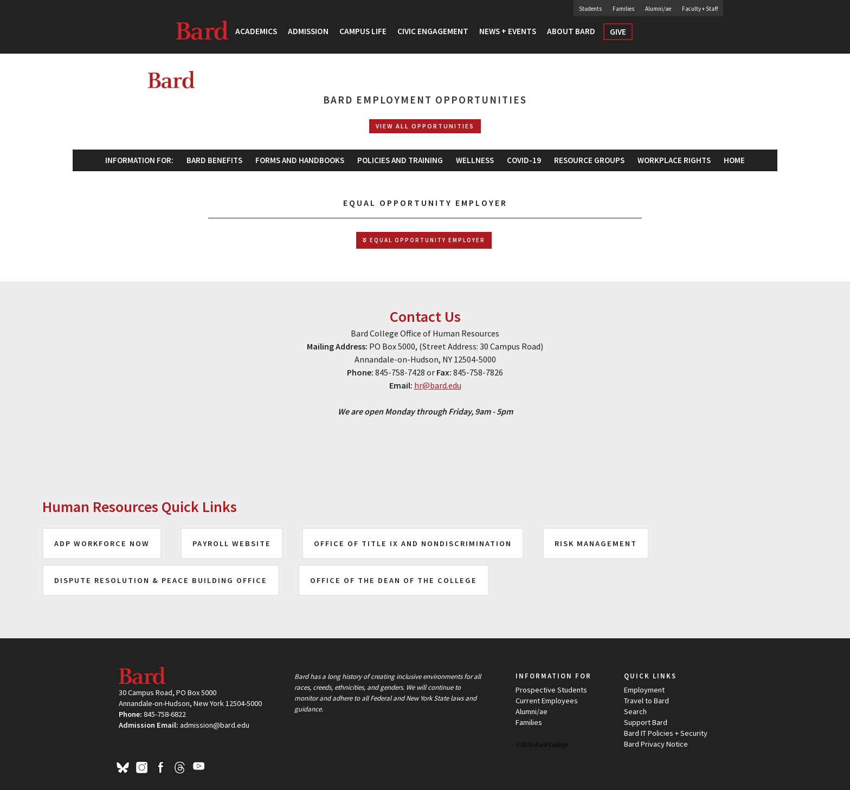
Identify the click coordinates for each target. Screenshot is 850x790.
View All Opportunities (425, 126)
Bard (203, 30)
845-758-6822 (165, 714)
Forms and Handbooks (299, 160)
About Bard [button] (571, 31)
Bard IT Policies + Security (665, 733)
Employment (644, 690)
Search (660, 34)
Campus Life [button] (363, 31)
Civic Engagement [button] (432, 31)
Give (618, 32)
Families (623, 8)
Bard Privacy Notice (656, 744)
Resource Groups (589, 160)
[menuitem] (300, 160)
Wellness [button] (475, 160)
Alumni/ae (658, 8)
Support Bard (645, 722)
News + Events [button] (507, 31)
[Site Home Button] (267, 86)
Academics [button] (256, 31)
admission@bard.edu (214, 725)
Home (734, 160)
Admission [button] (308, 31)
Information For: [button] (139, 160)
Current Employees (547, 700)
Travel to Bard (646, 700)
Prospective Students (551, 690)
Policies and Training (400, 160)
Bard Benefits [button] (214, 160)
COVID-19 (524, 160)
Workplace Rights (674, 160)
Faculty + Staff (700, 8)
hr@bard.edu (437, 385)
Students (590, 8)
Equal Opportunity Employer (424, 240)
